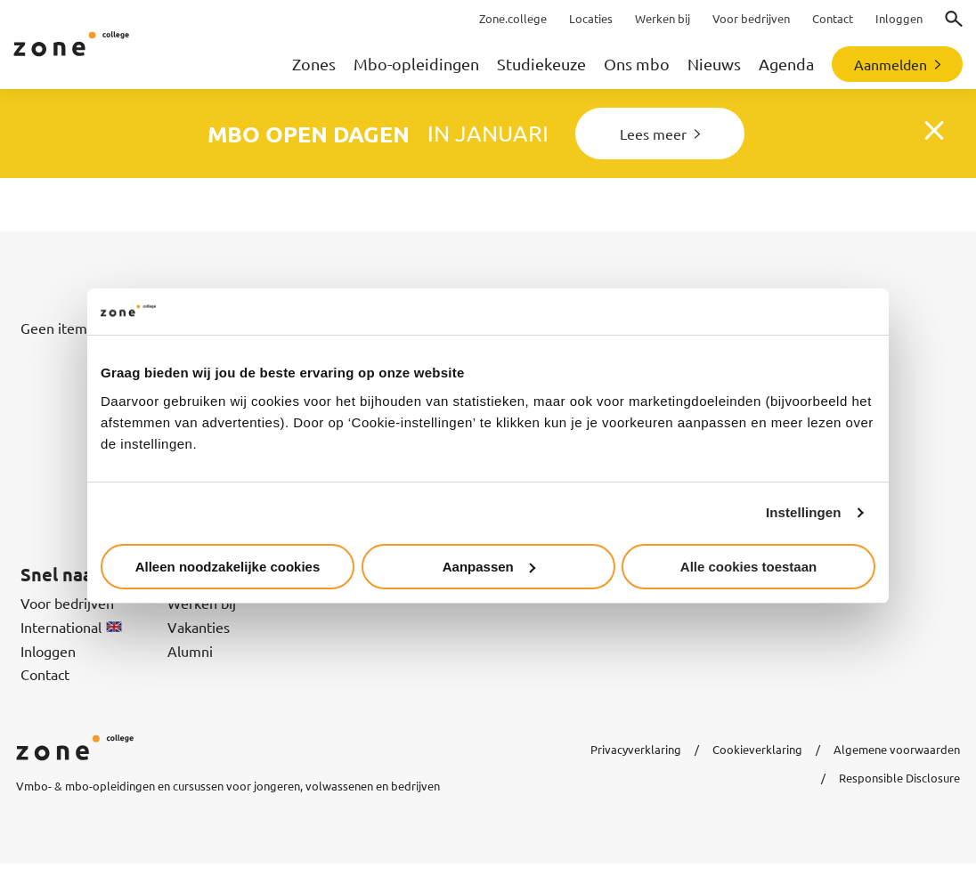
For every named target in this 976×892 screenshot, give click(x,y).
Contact (44, 674)
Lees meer (653, 133)
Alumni (190, 651)
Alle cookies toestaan (748, 566)
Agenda (786, 63)
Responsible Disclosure (899, 777)
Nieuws (714, 63)
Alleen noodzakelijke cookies (228, 566)
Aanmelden (890, 64)
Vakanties (198, 627)
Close (936, 133)
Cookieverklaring (757, 749)
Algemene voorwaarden (897, 749)
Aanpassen (489, 566)
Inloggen (48, 651)
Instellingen (804, 512)
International (71, 627)
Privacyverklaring (635, 749)
